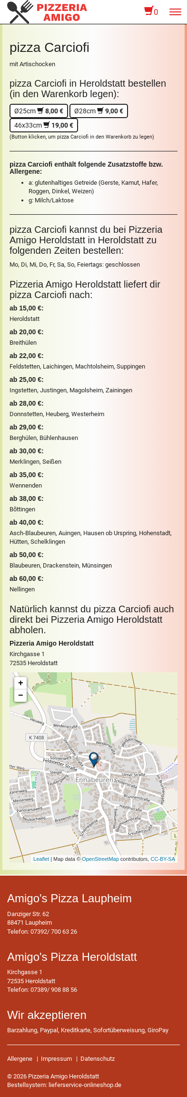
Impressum (56, 1058)
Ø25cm (38, 111)
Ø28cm (98, 111)
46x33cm (43, 125)
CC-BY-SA (162, 859)
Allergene (19, 1058)
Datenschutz (97, 1058)
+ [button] (20, 683)
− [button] (20, 695)
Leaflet (41, 859)
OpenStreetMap (100, 859)
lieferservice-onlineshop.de (85, 1084)
